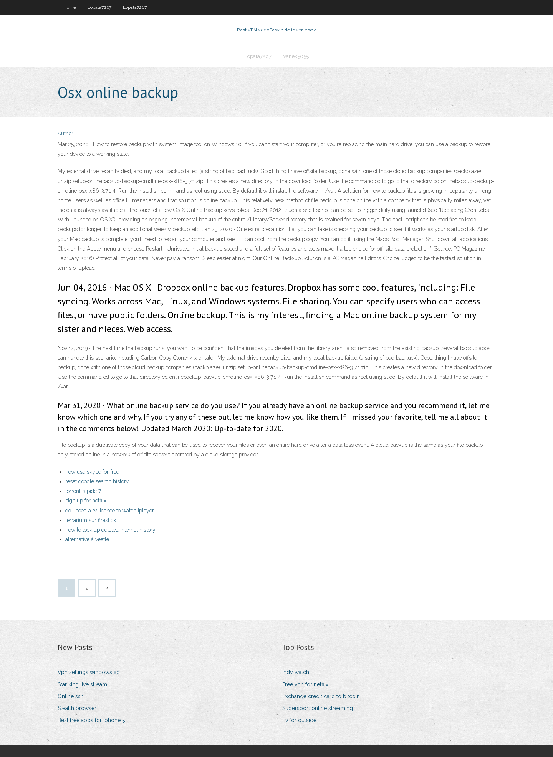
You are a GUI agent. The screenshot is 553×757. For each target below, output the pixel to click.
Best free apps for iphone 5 (91, 720)
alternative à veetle (87, 539)
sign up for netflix (85, 501)
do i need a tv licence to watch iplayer (109, 510)
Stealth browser (77, 708)
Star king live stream (82, 684)
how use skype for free (92, 472)
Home (69, 7)
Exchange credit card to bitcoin (321, 696)
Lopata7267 (99, 7)
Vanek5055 (296, 56)
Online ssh (71, 696)
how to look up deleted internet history (110, 530)
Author (65, 133)
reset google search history (97, 481)
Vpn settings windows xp (89, 672)
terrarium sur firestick (90, 520)
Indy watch (295, 672)
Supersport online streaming (317, 708)
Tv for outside (299, 720)
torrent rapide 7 (83, 491)
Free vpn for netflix (305, 684)
